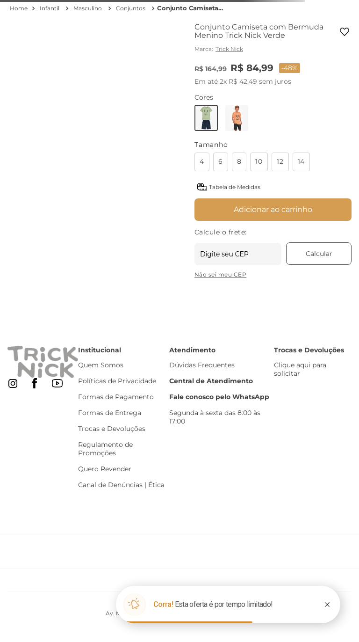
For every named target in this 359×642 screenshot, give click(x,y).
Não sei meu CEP (220, 274)
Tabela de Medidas (234, 186)
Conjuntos (130, 8)
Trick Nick (229, 49)
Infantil (49, 8)
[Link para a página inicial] (19, 8)
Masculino (87, 8)
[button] (203, 162)
